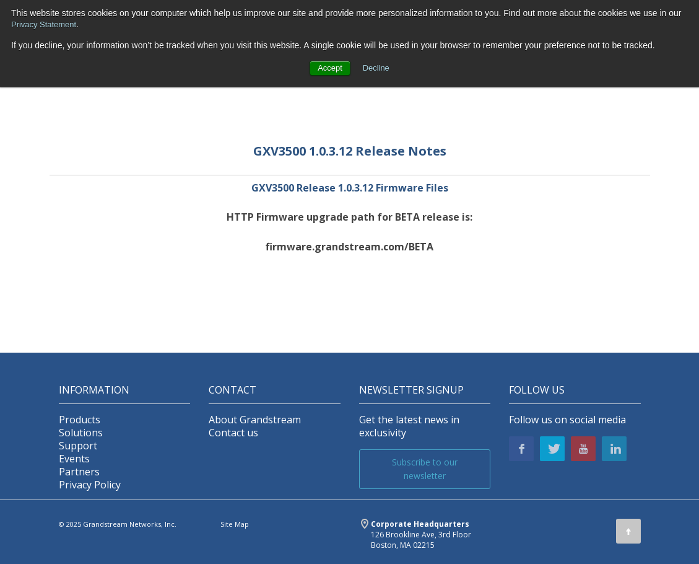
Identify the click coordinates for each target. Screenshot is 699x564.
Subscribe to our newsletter (425, 469)
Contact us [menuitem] (233, 432)
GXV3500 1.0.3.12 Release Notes (349, 151)
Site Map (234, 524)
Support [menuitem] (78, 445)
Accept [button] (329, 68)
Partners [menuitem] (79, 471)
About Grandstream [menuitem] (255, 419)
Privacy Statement (46, 24)
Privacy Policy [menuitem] (90, 484)
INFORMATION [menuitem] (94, 390)
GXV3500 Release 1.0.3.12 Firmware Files (349, 188)
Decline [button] (377, 68)
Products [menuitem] (79, 419)
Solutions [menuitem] (81, 432)
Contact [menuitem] (232, 390)
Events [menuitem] (74, 458)
